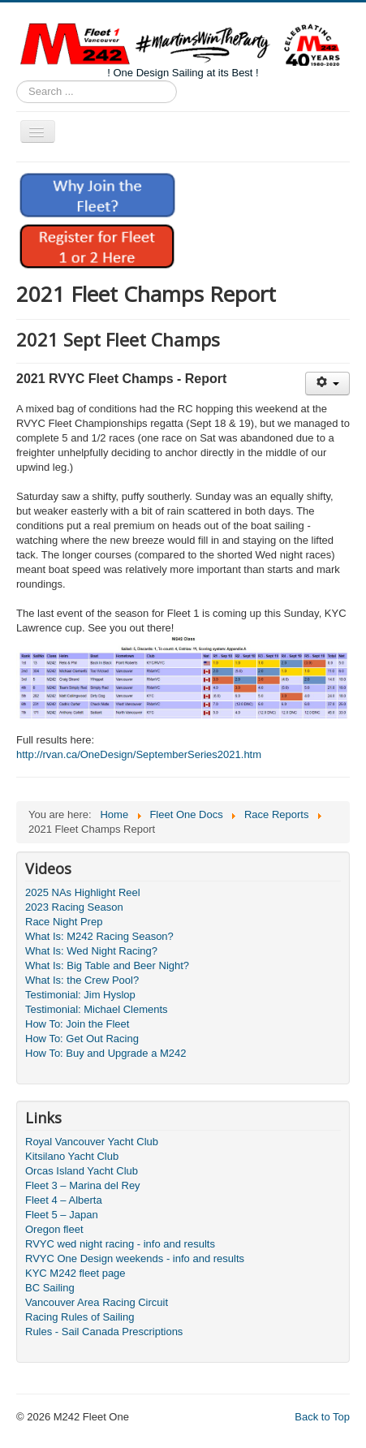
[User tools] (327, 383)
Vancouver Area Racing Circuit (96, 1302)
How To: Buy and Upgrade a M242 (106, 1053)
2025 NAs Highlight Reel (82, 892)
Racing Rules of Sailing (79, 1317)
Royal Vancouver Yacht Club (91, 1142)
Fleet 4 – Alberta (63, 1200)
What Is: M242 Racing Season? (99, 936)
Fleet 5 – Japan (61, 1215)
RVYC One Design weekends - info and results (134, 1258)
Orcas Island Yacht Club (81, 1171)
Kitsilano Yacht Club (71, 1156)
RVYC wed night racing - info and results (120, 1244)
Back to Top (322, 1417)
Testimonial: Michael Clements (96, 1009)
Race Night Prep (63, 922)
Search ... (16, 80)
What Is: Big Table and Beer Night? (107, 965)
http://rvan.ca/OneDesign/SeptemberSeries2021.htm (138, 754)
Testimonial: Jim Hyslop (80, 995)
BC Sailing (50, 1288)
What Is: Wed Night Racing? (91, 951)
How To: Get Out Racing (82, 1038)
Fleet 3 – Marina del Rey (82, 1185)
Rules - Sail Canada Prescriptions (104, 1331)
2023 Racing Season (74, 907)
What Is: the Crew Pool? (82, 980)
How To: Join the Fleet (77, 1024)
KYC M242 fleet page (75, 1273)
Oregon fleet (54, 1229)
